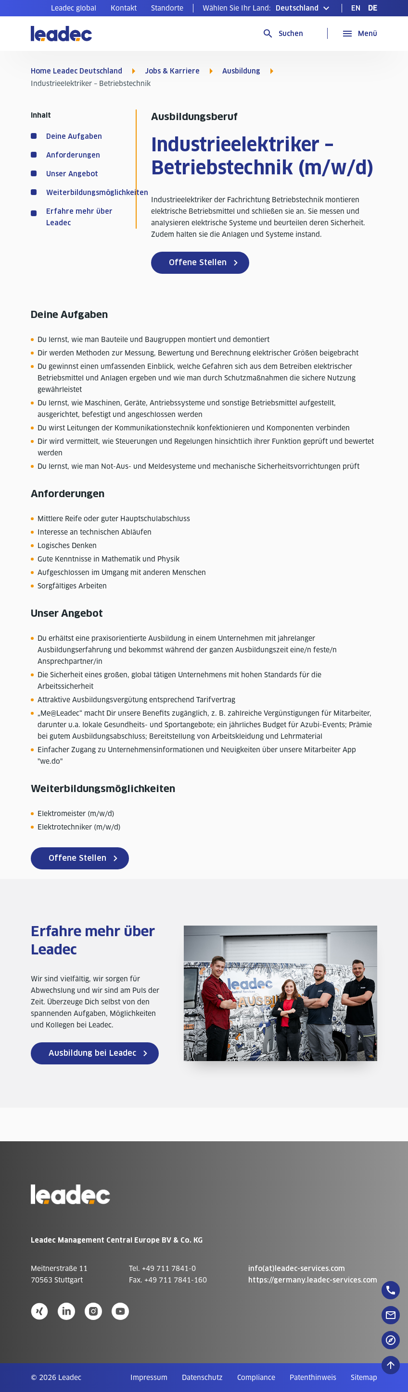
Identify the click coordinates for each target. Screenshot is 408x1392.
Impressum (148, 1377)
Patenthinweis (313, 1377)
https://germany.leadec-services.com (312, 1280)
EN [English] (355, 8)
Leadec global (73, 8)
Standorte (167, 8)
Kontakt (124, 8)
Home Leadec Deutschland (76, 71)
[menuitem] (73, 8)
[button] (267, 8)
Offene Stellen (198, 262)
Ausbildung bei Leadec (92, 1053)
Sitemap (364, 1377)
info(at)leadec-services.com (296, 1268)
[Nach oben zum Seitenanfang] (391, 1365)
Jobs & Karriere (172, 71)
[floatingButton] (391, 1290)
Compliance (256, 1377)
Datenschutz (202, 1377)
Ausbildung (241, 71)
